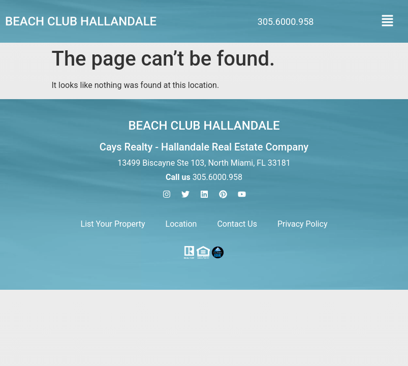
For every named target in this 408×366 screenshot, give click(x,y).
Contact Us (237, 224)
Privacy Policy (302, 224)
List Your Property (113, 224)
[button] (388, 21)
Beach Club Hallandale (80, 21)
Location (181, 224)
